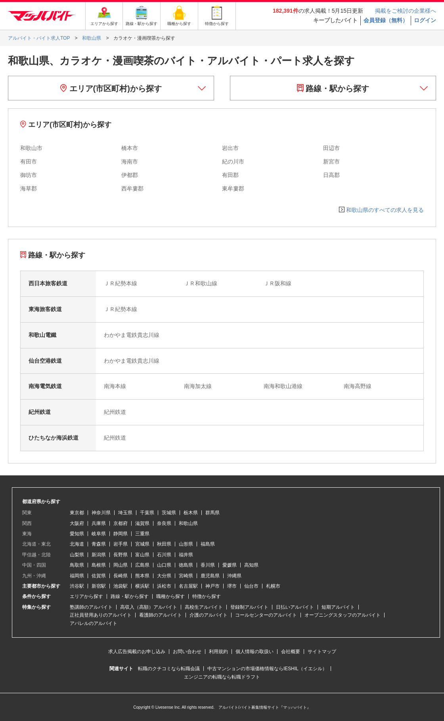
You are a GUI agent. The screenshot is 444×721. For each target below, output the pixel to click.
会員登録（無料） (386, 20)
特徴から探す (206, 596)
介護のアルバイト (208, 615)
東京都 (77, 512)
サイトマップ (322, 651)
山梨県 (77, 555)
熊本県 (142, 576)
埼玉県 (125, 512)
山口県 (164, 565)
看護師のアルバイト (160, 615)
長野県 (120, 555)
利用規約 (218, 651)
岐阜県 (99, 533)
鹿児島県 (210, 576)
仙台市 (251, 586)
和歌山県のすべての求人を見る (385, 210)
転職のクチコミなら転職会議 (169, 668)
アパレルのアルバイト (93, 623)
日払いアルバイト (295, 607)
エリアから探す (86, 596)
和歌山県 (188, 523)
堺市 (232, 586)
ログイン (425, 20)
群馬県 (212, 512)
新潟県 (99, 555)
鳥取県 (77, 565)
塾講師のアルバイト (91, 607)
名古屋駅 (188, 586)
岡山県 (120, 565)
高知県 (251, 565)
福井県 (186, 555)
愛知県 (77, 533)
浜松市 (164, 586)
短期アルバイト (338, 607)
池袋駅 (120, 586)
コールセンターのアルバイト (266, 615)
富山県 (142, 555)
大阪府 (77, 523)
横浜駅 (142, 586)
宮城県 (142, 544)
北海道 (77, 544)
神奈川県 (101, 512)
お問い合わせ (187, 651)
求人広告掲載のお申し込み (136, 651)
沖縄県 (234, 576)
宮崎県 (186, 576)
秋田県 (164, 544)
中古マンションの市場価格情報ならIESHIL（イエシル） (267, 668)
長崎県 (120, 576)
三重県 (142, 533)
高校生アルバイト (204, 607)
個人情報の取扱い (254, 651)
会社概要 (290, 651)
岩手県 (120, 544)
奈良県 (164, 523)
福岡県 (77, 576)
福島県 (208, 544)
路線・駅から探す (333, 88)
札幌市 (273, 586)
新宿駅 (99, 586)
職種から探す (170, 596)
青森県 (99, 544)
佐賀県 (99, 576)
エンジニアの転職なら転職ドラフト (222, 677)
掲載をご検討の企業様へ (405, 11)
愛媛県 (229, 565)
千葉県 (147, 512)
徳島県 (186, 565)
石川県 (164, 555)
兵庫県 (99, 523)
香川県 (208, 565)
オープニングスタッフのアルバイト (342, 615)
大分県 (164, 576)
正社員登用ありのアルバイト (101, 615)
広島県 (142, 565)
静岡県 (120, 533)
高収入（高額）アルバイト (148, 607)
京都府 (120, 523)
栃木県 (191, 512)
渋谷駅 (77, 586)
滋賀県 (142, 523)
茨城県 (169, 512)
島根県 (99, 565)
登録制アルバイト (249, 607)
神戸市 (212, 586)
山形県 (186, 544)
